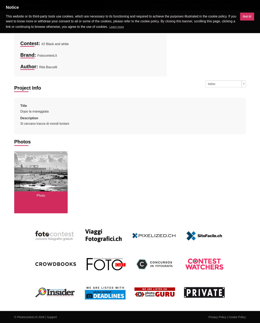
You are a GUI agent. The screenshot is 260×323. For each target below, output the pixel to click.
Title (23, 105)
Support (52, 317)
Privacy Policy (217, 317)
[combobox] (225, 83)
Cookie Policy (237, 317)
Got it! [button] (247, 16)
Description (29, 118)
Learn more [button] (116, 26)
